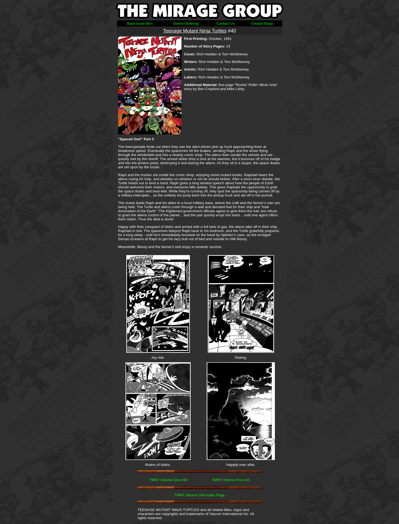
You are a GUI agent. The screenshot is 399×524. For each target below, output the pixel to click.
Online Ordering (186, 23)
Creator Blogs (262, 23)
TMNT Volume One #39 (168, 480)
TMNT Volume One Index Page (199, 495)
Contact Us (225, 23)
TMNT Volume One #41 (231, 480)
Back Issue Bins (140, 23)
